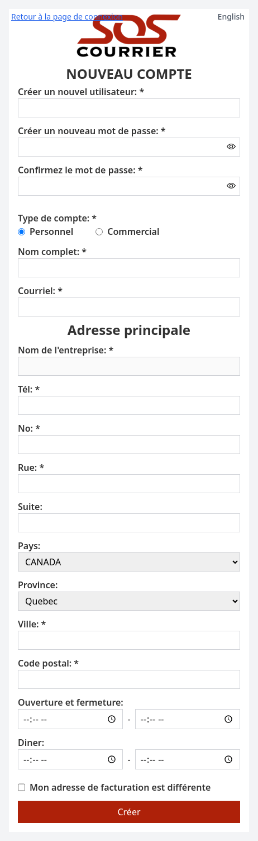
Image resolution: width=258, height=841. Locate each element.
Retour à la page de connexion (67, 16)
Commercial (133, 231)
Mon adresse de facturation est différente (120, 787)
